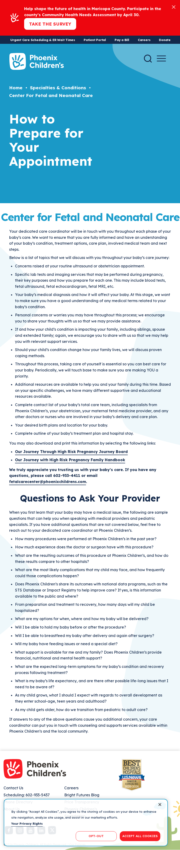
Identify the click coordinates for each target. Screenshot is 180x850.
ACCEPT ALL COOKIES (140, 836)
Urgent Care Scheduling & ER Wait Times (42, 40)
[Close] (174, 6)
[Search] (147, 58)
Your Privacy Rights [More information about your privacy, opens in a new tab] (27, 823)
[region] (86, 822)
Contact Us (13, 788)
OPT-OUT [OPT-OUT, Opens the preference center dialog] (96, 836)
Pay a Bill (122, 40)
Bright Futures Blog (81, 795)
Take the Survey (50, 24)
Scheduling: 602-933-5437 (27, 795)
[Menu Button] (161, 58)
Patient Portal (95, 40)
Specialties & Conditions (58, 87)
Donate (165, 40)
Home (15, 87)
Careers (144, 40)
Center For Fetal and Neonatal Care (51, 95)
